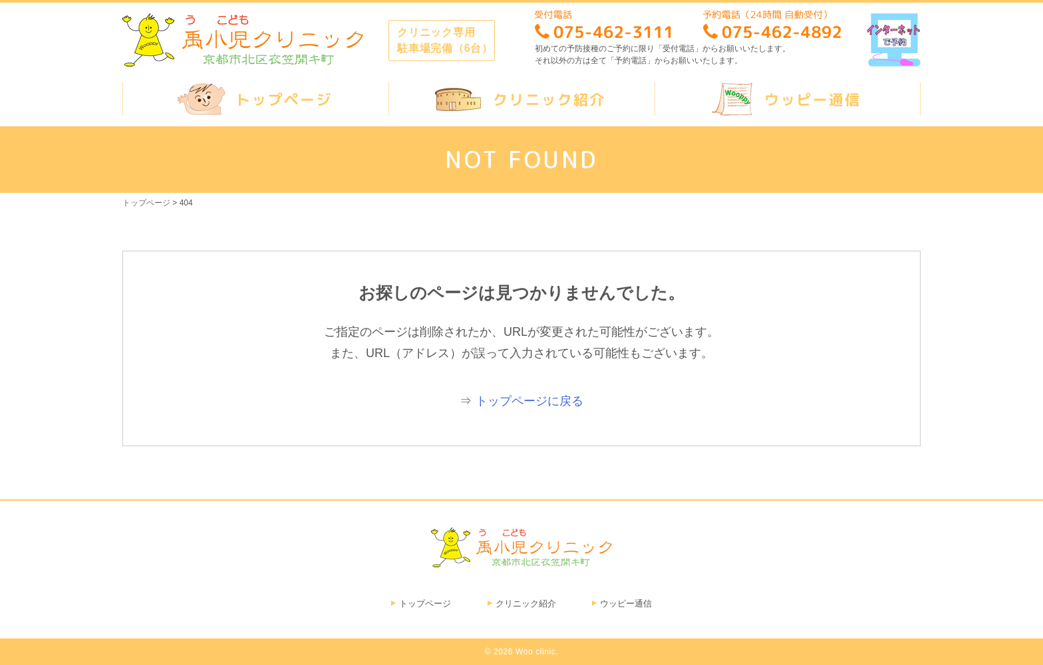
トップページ (425, 603)
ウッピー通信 (626, 603)
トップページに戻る (529, 401)
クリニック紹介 (526, 603)
